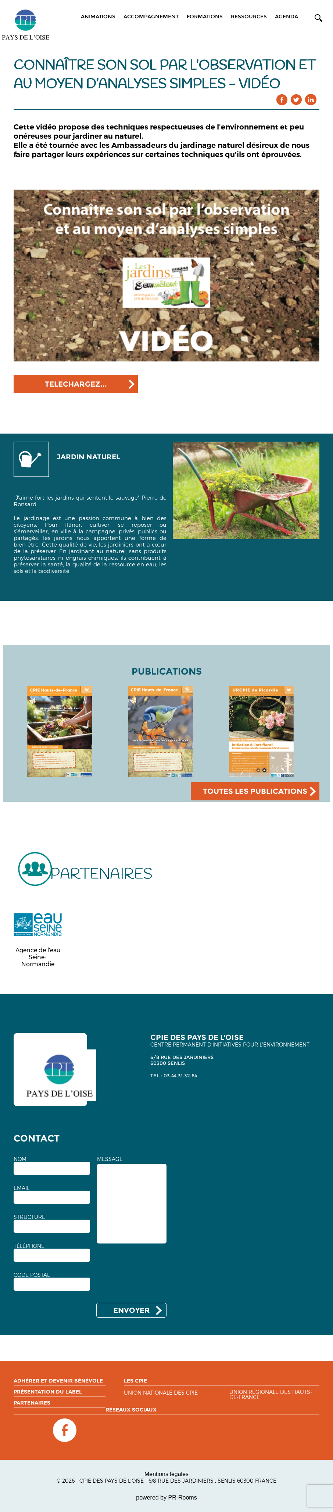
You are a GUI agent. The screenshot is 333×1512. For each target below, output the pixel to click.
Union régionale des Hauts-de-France (270, 1394)
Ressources (249, 16)
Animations (98, 16)
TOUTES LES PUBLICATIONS (255, 791)
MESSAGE (110, 1159)
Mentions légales (166, 1474)
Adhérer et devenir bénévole (58, 1380)
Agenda (286, 16)
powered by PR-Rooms (166, 1497)
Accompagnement (151, 16)
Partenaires (32, 1402)
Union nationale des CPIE (161, 1393)
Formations (205, 16)
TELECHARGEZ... (76, 384)
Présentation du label (48, 1391)
